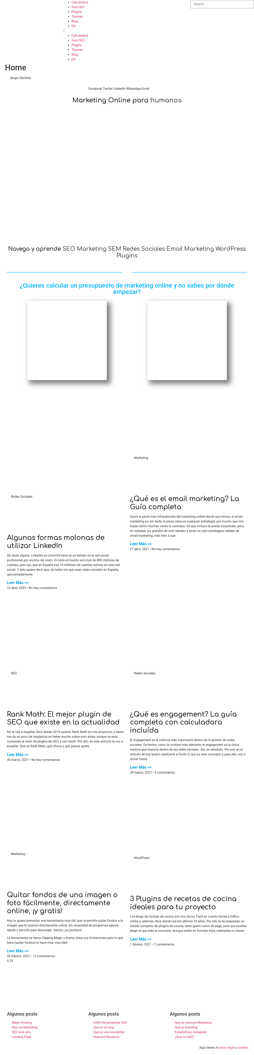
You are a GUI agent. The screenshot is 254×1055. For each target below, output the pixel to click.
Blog (74, 21)
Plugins (76, 12)
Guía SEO (78, 7)
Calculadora (79, 2)
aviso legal (226, 1047)
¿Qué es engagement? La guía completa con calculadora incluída (183, 722)
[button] (127, 31)
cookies (242, 1047)
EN (73, 26)
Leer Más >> (18, 582)
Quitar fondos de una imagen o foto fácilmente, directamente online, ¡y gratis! (62, 903)
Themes (77, 16)
